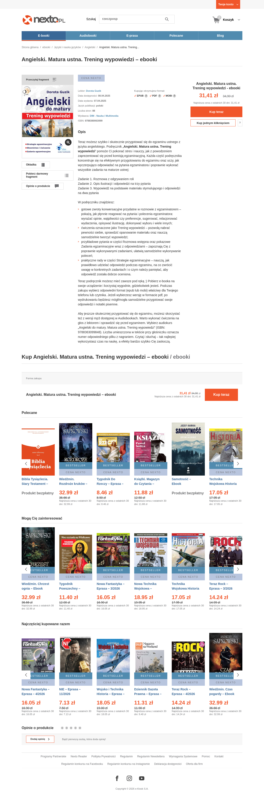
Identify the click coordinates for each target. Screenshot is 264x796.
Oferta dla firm (194, 764)
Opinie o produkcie (38, 186)
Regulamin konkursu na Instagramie (128, 764)
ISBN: (81, 120)
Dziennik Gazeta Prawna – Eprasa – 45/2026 (148, 692)
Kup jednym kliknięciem (213, 123)
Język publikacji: (87, 105)
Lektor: (82, 91)
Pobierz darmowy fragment (37, 175)
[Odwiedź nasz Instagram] (129, 778)
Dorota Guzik (93, 91)
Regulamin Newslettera (150, 756)
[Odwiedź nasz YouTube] (141, 778)
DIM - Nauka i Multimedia (104, 115)
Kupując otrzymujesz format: (149, 91)
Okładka (31, 164)
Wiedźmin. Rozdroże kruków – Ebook (73, 483)
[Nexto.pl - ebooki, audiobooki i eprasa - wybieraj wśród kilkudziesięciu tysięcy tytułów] (44, 19)
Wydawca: (84, 115)
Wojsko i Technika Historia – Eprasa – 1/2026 (110, 692)
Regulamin (126, 756)
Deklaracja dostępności (167, 764)
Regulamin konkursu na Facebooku (82, 764)
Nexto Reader (79, 756)
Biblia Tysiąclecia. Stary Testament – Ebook (35, 483)
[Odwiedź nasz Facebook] (117, 778)
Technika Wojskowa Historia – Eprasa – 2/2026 (185, 588)
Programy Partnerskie (53, 756)
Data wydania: (86, 100)
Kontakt (218, 756)
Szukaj (91, 19)
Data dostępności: (88, 95)
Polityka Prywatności (103, 756)
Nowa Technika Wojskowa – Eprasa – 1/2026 (145, 588)
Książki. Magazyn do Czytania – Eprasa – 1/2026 (147, 483)
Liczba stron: (85, 110)
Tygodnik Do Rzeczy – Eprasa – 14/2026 (110, 483)
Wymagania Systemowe (183, 756)
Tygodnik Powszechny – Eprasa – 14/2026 (71, 588)
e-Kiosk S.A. (142, 788)
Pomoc (206, 756)
